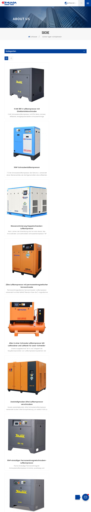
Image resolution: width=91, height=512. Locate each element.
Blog (79, 406)
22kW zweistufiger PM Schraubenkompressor (66, 319)
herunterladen (32, 409)
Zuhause (32, 36)
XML (53, 509)
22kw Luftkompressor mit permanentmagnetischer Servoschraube (67, 159)
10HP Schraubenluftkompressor (66, 104)
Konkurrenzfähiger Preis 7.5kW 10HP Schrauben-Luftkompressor (66, 267)
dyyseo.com (60, 507)
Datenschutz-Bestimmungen (53, 409)
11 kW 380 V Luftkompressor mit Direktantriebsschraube (24, 105)
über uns (36, 406)
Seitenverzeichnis (43, 509)
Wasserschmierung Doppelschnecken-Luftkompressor (24, 159)
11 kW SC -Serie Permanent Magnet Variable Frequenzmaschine (24, 374)
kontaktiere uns (51, 406)
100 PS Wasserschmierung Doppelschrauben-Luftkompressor (24, 320)
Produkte (24, 406)
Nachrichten (67, 406)
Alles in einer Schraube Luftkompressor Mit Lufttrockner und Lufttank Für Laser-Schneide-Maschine (24, 213)
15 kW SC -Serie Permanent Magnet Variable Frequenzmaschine (66, 374)
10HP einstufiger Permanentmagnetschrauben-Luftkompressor (24, 267)
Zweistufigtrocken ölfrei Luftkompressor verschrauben (66, 213)
